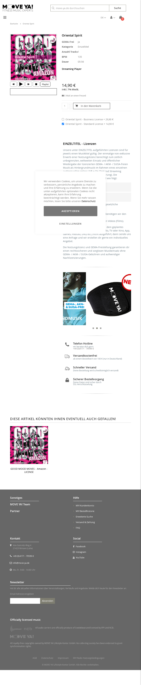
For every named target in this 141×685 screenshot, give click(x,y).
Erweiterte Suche (84, 531)
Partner (15, 526)
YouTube (79, 572)
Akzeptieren (71, 211)
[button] (103, 17)
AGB (35, 673)
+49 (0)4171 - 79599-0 (23, 571)
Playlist (45, 84)
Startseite (14, 24)
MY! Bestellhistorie (85, 526)
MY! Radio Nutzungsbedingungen (88, 673)
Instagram (79, 566)
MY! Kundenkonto (85, 520)
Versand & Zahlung (85, 537)
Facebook (79, 561)
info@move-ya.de (21, 577)
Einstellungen (70, 223)
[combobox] (79, 8)
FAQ (78, 542)
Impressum (63, 673)
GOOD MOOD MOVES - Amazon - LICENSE (29, 485)
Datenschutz (89, 201)
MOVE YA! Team (20, 519)
